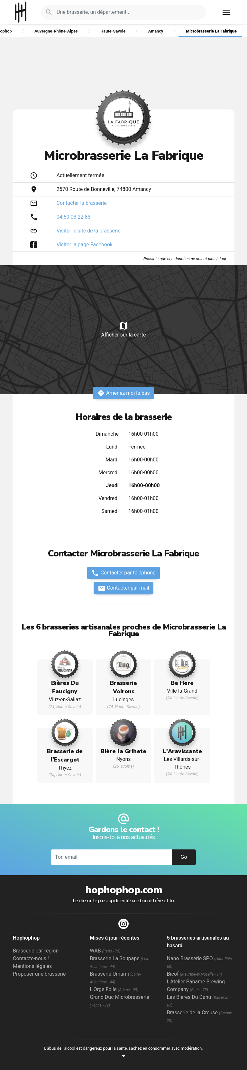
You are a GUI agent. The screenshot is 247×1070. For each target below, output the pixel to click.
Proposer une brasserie (39, 974)
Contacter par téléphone (123, 573)
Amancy (155, 31)
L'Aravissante (182, 751)
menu (226, 12)
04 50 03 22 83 (74, 217)
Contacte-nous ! (31, 958)
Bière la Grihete (123, 751)
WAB (105, 951)
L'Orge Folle (114, 989)
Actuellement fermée (80, 175)
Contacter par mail (123, 588)
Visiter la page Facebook (85, 244)
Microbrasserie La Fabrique (211, 31)
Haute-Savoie (112, 31)
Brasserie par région (36, 951)
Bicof (194, 974)
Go (183, 857)
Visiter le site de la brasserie (89, 231)
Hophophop (21, 12)
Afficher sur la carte (123, 329)
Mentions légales (32, 966)
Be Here (182, 683)
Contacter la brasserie (82, 203)
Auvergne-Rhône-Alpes (56, 31)
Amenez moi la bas (123, 393)
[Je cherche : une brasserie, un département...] (127, 12)
